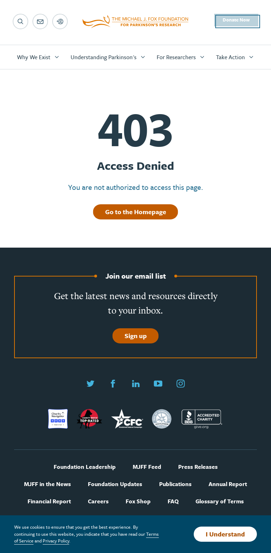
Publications (175, 484)
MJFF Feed (147, 467)
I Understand (225, 534)
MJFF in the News (47, 484)
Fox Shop (138, 501)
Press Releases (198, 467)
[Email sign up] (40, 21)
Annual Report (228, 484)
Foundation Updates (115, 484)
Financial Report (49, 501)
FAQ (173, 501)
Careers (98, 501)
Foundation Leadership (85, 467)
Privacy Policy (56, 540)
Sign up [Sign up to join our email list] (136, 335)
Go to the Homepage (135, 211)
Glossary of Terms (219, 501)
